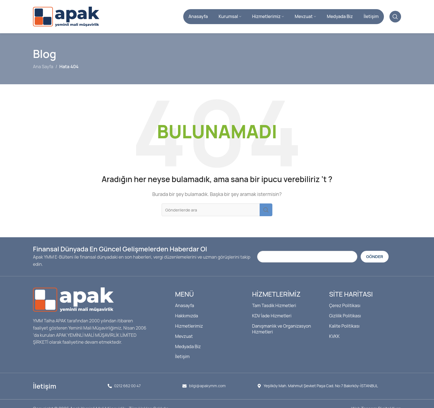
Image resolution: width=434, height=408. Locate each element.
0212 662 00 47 (127, 385)
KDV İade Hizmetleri (271, 316)
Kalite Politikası (344, 326)
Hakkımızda (186, 316)
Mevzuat (184, 336)
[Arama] (395, 16)
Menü (184, 294)
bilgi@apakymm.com (207, 385)
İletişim (182, 356)
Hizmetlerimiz (189, 326)
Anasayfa (184, 305)
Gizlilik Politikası (345, 316)
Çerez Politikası (344, 305)
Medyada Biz (188, 346)
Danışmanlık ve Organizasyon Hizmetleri (281, 329)
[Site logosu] (66, 16)
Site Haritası (351, 294)
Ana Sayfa (43, 66)
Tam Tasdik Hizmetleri (274, 305)
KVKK (334, 336)
